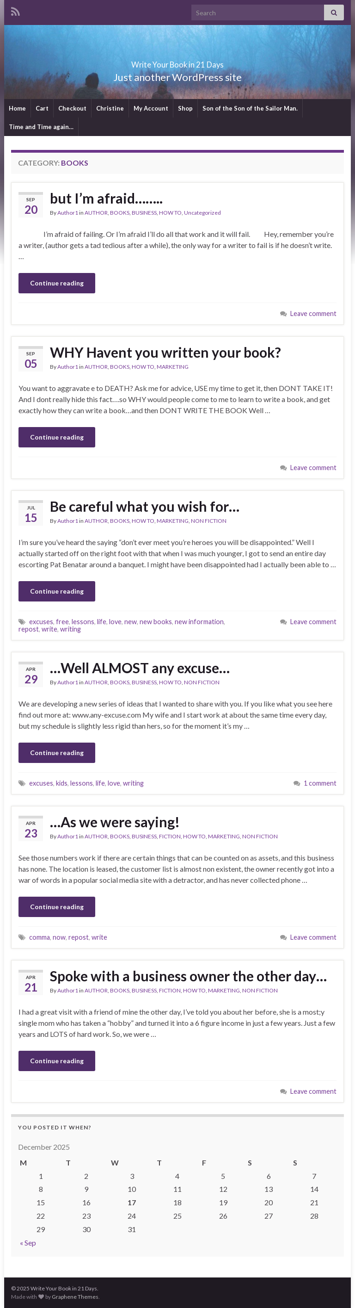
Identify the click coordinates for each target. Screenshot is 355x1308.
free (62, 622)
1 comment (320, 783)
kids (61, 783)
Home (17, 108)
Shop (185, 108)
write (49, 629)
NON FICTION (208, 520)
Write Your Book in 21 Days (177, 62)
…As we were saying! (115, 821)
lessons (83, 622)
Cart (42, 108)
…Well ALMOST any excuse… (140, 667)
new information (199, 622)
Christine (110, 108)
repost (28, 629)
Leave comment (313, 313)
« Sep (28, 1242)
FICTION (170, 836)
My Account (151, 108)
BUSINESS (144, 212)
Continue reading (57, 283)
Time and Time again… (41, 126)
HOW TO (170, 212)
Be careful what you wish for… (144, 506)
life (101, 622)
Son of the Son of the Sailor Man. (250, 108)
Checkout (72, 108)
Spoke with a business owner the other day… (188, 975)
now (59, 937)
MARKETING (173, 366)
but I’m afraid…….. (106, 198)
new (130, 622)
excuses (41, 622)
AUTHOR (96, 212)
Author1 (67, 212)
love (115, 622)
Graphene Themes (75, 1296)
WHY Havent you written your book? (165, 352)
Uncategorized (202, 212)
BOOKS (119, 212)
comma (39, 937)
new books (156, 622)
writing (70, 629)
